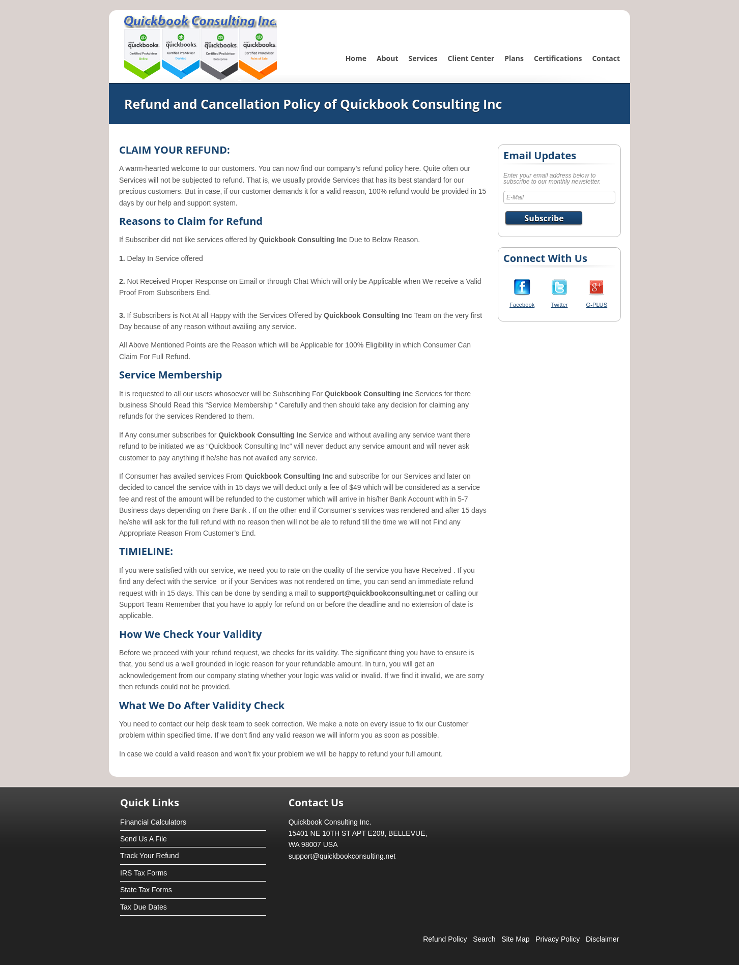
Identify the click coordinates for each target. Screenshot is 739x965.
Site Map (515, 939)
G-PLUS (597, 305)
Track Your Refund (149, 856)
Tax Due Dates (143, 907)
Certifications (558, 58)
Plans (514, 58)
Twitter (559, 305)
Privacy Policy (557, 939)
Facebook (521, 305)
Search (484, 939)
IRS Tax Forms (143, 873)
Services (423, 58)
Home (356, 58)
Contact (606, 58)
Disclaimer (602, 939)
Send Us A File (143, 839)
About (387, 58)
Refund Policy (445, 939)
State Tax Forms (146, 890)
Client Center (471, 58)
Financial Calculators (153, 822)
